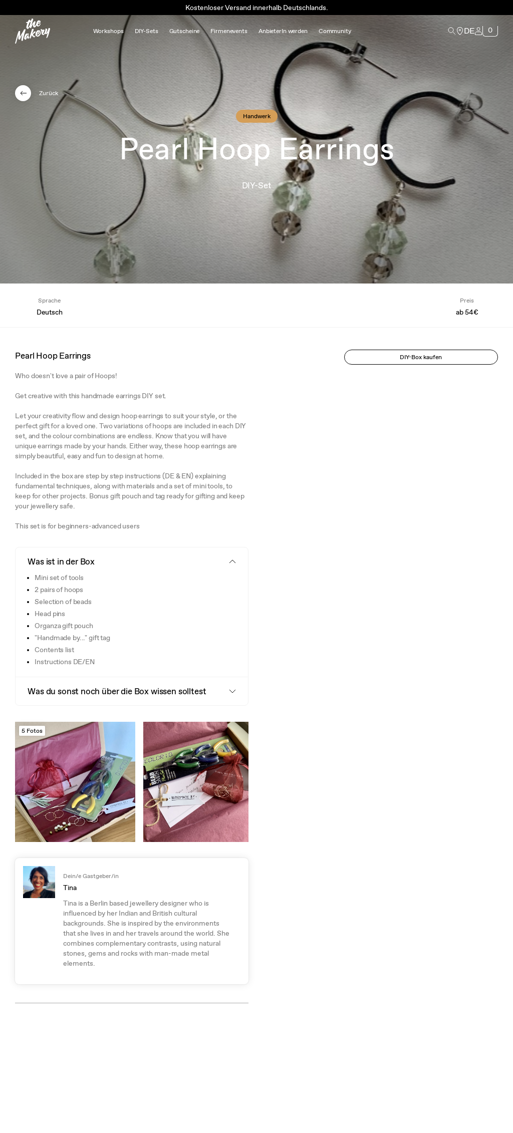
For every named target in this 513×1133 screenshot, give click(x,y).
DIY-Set (257, 185)
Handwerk (257, 116)
